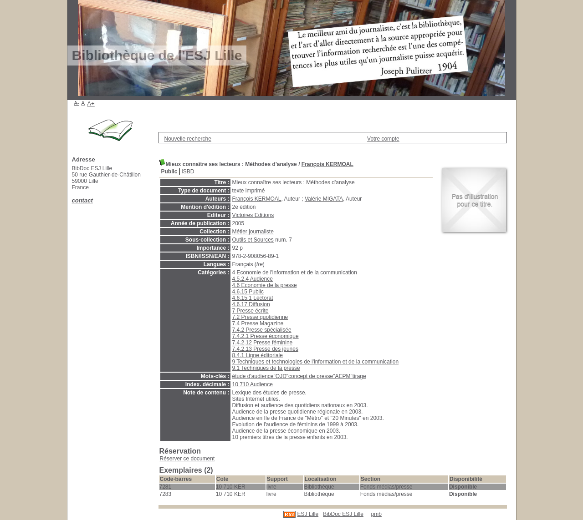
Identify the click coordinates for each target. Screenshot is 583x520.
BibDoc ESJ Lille (343, 514)
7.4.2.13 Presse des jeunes (265, 349)
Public (169, 171)
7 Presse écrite (250, 311)
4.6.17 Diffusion (251, 304)
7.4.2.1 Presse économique (265, 336)
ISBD (188, 171)
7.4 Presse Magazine (258, 323)
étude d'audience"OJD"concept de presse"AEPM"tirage (299, 376)
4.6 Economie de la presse (264, 285)
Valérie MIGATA (324, 199)
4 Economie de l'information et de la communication (294, 272)
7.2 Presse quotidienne (260, 317)
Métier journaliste (253, 231)
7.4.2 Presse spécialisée (262, 330)
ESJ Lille (307, 514)
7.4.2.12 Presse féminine (262, 342)
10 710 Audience (252, 384)
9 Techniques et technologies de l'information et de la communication (315, 361)
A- (76, 103)
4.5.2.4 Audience (252, 279)
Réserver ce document (187, 458)
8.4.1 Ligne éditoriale (257, 355)
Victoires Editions (253, 215)
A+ (91, 103)
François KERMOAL (327, 164)
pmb (376, 514)
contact (82, 200)
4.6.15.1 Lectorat (252, 298)
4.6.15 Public (248, 291)
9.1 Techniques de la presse (266, 368)
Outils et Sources (253, 240)
